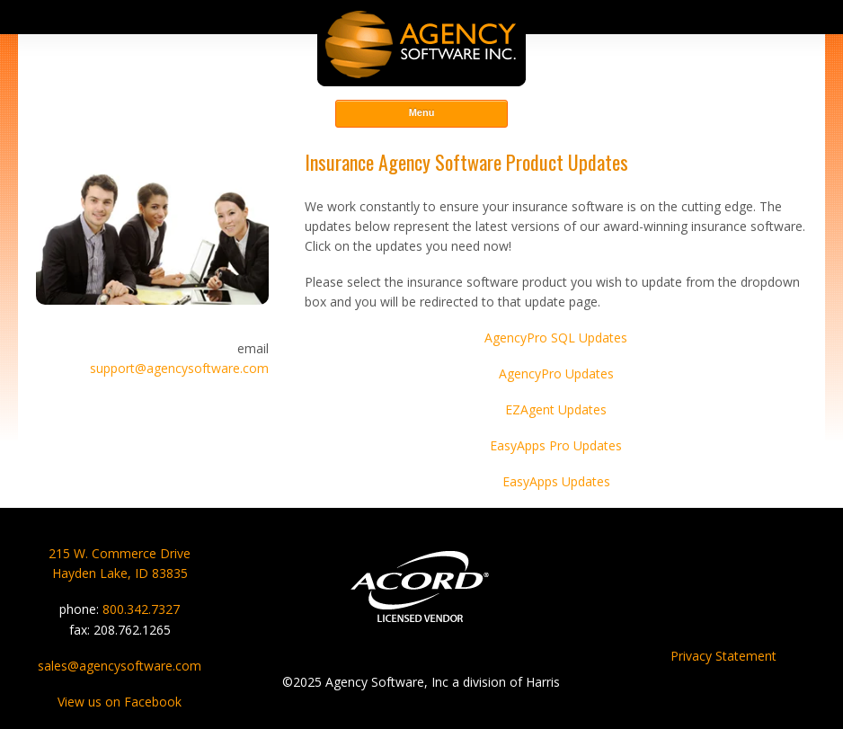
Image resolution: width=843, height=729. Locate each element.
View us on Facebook (120, 701)
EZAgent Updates (556, 409)
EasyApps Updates (556, 481)
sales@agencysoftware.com (119, 665)
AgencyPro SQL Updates (555, 337)
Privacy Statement (723, 655)
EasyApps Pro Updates (556, 445)
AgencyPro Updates (556, 373)
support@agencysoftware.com (179, 368)
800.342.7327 (141, 609)
